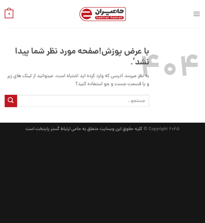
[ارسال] (11, 101)
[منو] (196, 13)
